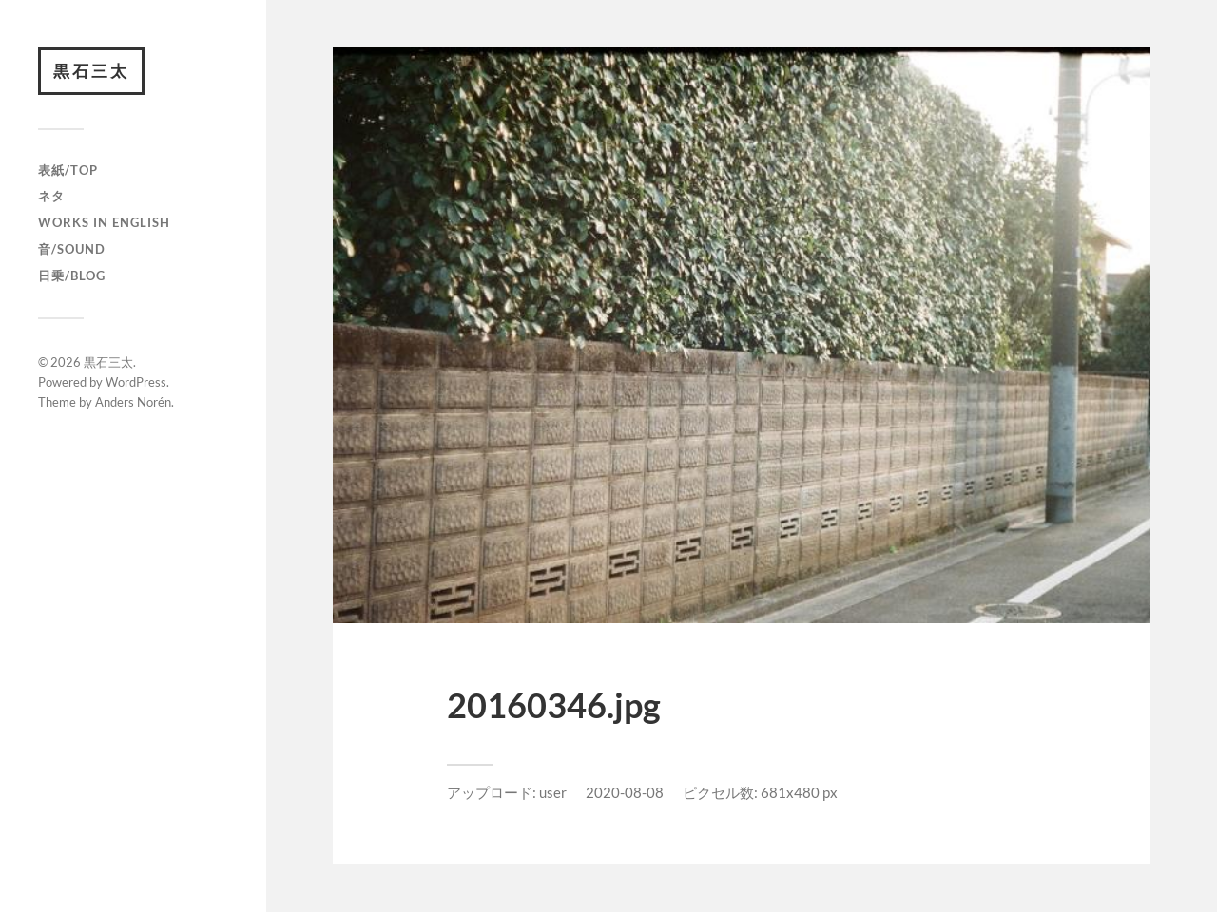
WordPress (136, 382)
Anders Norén (133, 401)
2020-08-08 (625, 792)
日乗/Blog (72, 275)
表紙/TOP (68, 170)
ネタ (51, 195)
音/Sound (72, 248)
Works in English (104, 222)
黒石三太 (91, 71)
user (553, 792)
